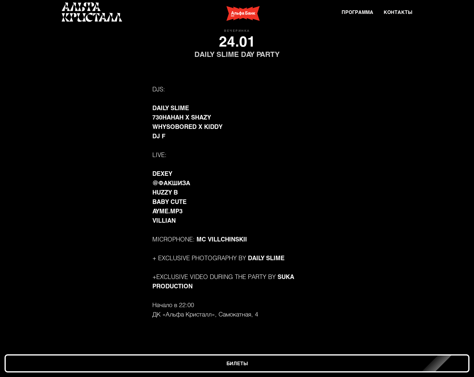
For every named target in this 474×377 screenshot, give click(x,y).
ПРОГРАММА (357, 12)
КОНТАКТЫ (398, 12)
